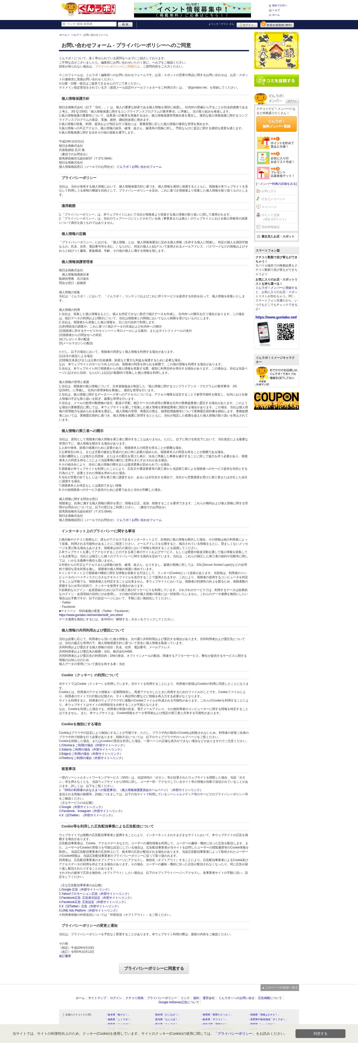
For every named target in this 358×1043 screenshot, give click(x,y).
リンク (185, 998)
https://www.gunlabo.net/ (276, 317)
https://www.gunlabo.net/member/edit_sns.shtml (91, 615)
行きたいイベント (274, 199)
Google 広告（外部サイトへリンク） (86, 889)
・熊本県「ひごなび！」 (166, 1014)
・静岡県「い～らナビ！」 (263, 1024)
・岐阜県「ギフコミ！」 (214, 1019)
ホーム (276, 15)
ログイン (247, 24)
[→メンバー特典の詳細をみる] (276, 184)
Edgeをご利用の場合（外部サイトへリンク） (92, 754)
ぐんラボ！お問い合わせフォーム (139, 166)
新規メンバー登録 (277, 24)
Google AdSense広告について (178, 1002)
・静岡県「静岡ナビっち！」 (216, 1014)
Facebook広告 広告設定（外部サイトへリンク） (94, 902)
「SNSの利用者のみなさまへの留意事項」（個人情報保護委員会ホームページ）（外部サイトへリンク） (132, 790)
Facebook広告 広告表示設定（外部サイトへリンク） (97, 898)
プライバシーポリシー (162, 998)
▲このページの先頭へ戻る (280, 987)
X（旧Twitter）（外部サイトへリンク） (88, 815)
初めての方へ (279, 5)
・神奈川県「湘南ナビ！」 (215, 1024)
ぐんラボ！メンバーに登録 (274, 288)
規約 (196, 998)
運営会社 (209, 998)
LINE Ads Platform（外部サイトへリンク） (90, 910)
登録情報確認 (271, 227)
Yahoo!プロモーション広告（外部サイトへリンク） (96, 894)
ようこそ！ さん (221, 23)
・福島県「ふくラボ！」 (119, 1019)
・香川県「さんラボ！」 (166, 1024)
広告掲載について (270, 998)
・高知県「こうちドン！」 (263, 1029)
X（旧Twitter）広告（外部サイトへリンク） (91, 906)
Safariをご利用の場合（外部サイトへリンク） (92, 749)
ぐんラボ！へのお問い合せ (236, 998)
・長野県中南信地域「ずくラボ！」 (268, 1019)
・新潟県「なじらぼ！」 (166, 1019)
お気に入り (269, 191)
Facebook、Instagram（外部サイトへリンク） (93, 811)
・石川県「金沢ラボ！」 (119, 1029)
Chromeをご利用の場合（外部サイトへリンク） (94, 745)
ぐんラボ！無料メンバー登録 (276, 123)
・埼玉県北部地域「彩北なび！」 (219, 1029)
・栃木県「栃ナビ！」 (117, 1014)
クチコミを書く (276, 80)
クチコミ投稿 (135, 998)
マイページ (269, 207)
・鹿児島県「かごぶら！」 (168, 1029)
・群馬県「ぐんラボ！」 (119, 1024)
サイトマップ (97, 998)
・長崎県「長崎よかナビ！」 (264, 1014)
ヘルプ (276, 10)
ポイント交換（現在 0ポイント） (275, 217)
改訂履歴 (65, 956)
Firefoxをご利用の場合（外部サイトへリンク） (93, 758)
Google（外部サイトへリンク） (83, 807)
